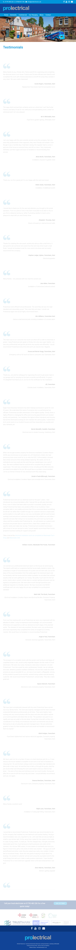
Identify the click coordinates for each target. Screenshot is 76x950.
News (41, 15)
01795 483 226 (8, 2)
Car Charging (33, 15)
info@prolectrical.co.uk (33, 2)
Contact (48, 15)
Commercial (23, 15)
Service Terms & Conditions (43, 945)
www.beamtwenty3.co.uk (42, 947)
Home (6, 15)
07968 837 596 (20, 2)
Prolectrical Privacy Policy (32, 945)
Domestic (13, 15)
